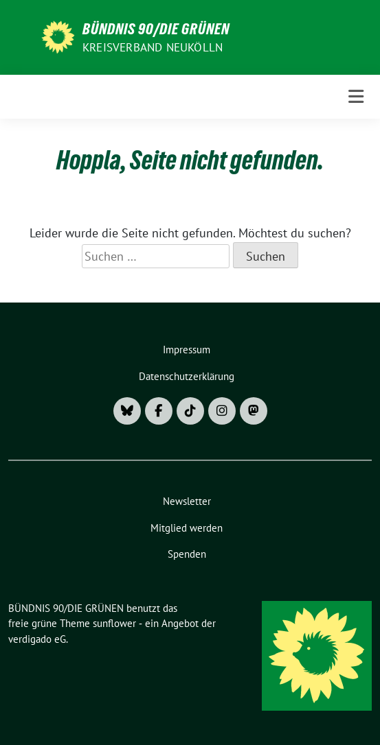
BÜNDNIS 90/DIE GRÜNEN (156, 29)
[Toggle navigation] (356, 96)
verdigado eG (37, 639)
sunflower (114, 623)
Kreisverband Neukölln (152, 47)
